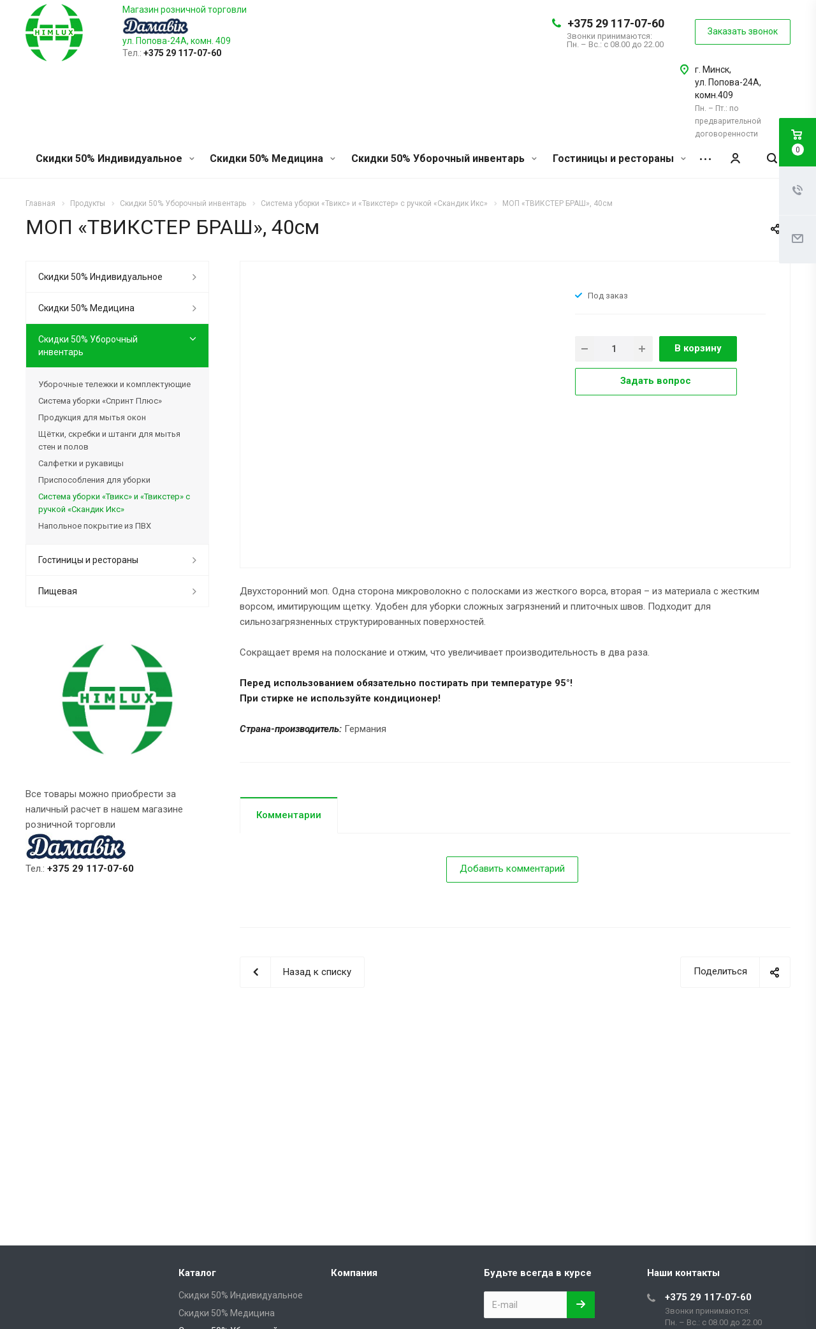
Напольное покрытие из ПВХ (94, 526)
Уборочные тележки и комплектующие (114, 384)
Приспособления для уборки (94, 480)
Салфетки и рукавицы (81, 463)
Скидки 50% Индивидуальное (115, 158)
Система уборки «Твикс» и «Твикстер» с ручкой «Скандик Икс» (114, 503)
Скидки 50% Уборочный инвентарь (444, 158)
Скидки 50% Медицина (272, 158)
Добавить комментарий (512, 868)
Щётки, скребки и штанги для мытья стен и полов (109, 440)
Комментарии (288, 815)
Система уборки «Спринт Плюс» (100, 401)
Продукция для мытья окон (92, 417)
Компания (354, 1273)
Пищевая (57, 591)
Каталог (197, 1273)
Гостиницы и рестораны (619, 158)
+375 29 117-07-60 (615, 23)
